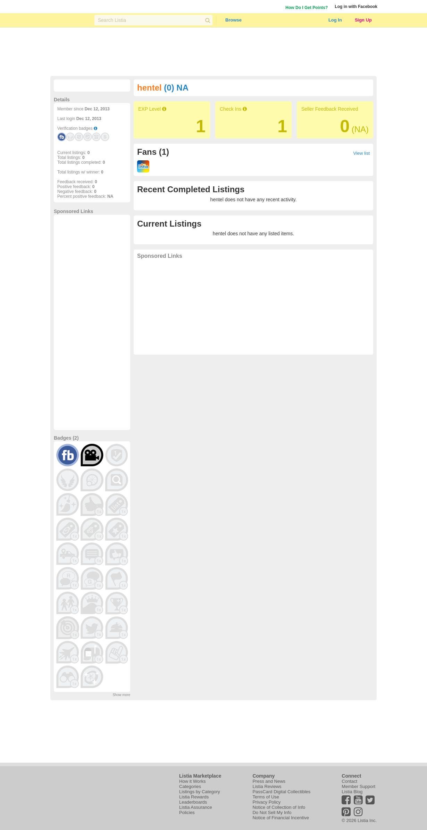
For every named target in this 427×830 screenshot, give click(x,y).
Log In (335, 20)
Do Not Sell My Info (271, 812)
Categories (190, 786)
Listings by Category (199, 791)
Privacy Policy (266, 802)
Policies (187, 812)
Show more (121, 695)
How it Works (192, 781)
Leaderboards (193, 802)
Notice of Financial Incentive (280, 817)
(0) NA (176, 87)
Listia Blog (352, 791)
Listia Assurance (195, 807)
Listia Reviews (266, 786)
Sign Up (363, 20)
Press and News (268, 781)
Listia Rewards (194, 796)
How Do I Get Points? (306, 7)
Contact (349, 781)
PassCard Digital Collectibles (281, 791)
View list (361, 153)
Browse (233, 20)
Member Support (358, 786)
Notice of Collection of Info (278, 807)
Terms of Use (265, 796)
